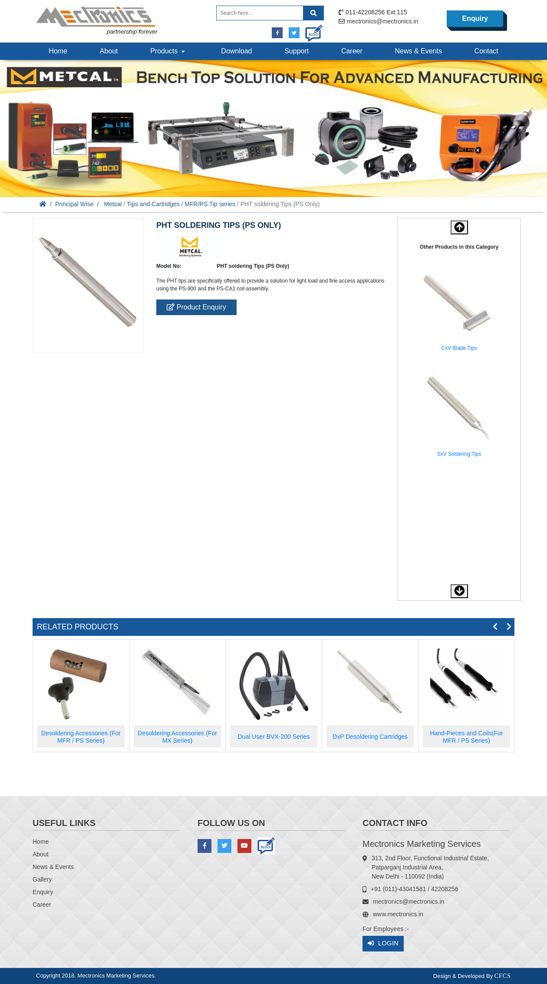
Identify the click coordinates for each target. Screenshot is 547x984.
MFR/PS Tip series (210, 204)
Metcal (113, 204)
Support (296, 51)
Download (236, 51)
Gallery (42, 879)
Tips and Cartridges (153, 204)
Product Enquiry (196, 307)
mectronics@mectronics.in (382, 21)
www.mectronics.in (398, 914)
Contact (486, 51)
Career (351, 51)
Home (58, 51)
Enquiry (475, 18)
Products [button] (168, 51)
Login (383, 943)
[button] (459, 591)
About (109, 51)
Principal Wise (74, 204)
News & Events (418, 51)
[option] (459, 311)
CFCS (502, 976)
